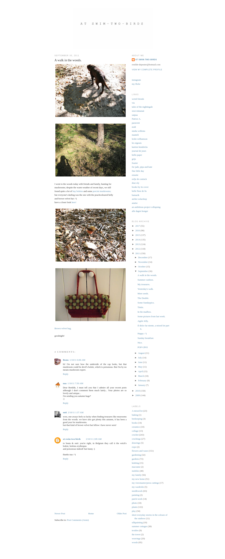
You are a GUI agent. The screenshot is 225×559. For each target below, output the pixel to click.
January (142, 385)
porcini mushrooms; (102, 191)
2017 (137, 226)
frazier (135, 163)
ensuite (135, 175)
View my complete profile (147, 70)
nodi (134, 127)
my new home (138, 479)
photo (134, 503)
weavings (136, 538)
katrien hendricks (140, 147)
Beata (66, 360)
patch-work (137, 499)
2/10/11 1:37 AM (75, 412)
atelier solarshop (139, 199)
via (133, 102)
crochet (135, 434)
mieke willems (138, 131)
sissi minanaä (138, 111)
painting (135, 495)
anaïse (134, 203)
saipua (135, 115)
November (143, 262)
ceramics (136, 427)
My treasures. (143, 284)
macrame (136, 466)
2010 (137, 390)
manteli (135, 134)
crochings (136, 438)
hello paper (137, 155)
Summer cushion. (145, 279)
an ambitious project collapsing (146, 207)
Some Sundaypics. (145, 302)
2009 (137, 395)
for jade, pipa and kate (142, 167)
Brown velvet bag (62, 328)
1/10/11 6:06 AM (77, 360)
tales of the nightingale (142, 106)
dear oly (135, 183)
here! (74, 202)
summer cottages (139, 526)
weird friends (138, 99)
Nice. (139, 342)
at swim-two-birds (72, 439)
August (141, 353)
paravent (136, 123)
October (142, 266)
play (134, 511)
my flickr (136, 84)
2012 (137, 248)
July (140, 357)
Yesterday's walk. (145, 289)
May (140, 366)
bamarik (135, 195)
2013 (137, 244)
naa (64, 383)
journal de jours (139, 151)
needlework (137, 491)
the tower (136, 534)
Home (91, 513)
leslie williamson (139, 139)
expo (134, 447)
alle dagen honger (140, 211)
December (143, 257)
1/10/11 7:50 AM (75, 383)
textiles (135, 530)
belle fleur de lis (139, 191)
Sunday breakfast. (145, 338)
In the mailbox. (144, 311)
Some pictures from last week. (151, 316)
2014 (137, 239)
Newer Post (59, 513)
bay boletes (78, 191)
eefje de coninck (139, 179)
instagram (136, 80)
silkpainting (137, 522)
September (143, 271)
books (134, 422)
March (141, 376)
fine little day (138, 171)
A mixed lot (137, 410)
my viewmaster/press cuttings (145, 483)
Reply (65, 374)
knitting (135, 463)
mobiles (135, 471)
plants (134, 507)
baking (135, 415)
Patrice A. (136, 118)
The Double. (143, 298)
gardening (136, 455)
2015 (137, 235)
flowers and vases (140, 450)
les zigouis (137, 143)
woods (135, 542)
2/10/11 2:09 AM (94, 439)
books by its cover (140, 187)
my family (136, 475)
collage (135, 431)
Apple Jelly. (142, 321)
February (142, 380)
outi (65, 412)
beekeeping (137, 418)
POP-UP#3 (142, 347)
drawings (136, 443)
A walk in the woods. (147, 275)
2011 (137, 253)
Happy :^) (142, 333)
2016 (137, 230)
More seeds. (143, 293)
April (141, 371)
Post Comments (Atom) (78, 520)
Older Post (122, 513)
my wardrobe (138, 487)
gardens (135, 459)
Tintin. (140, 307)
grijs (134, 159)
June (140, 362)
